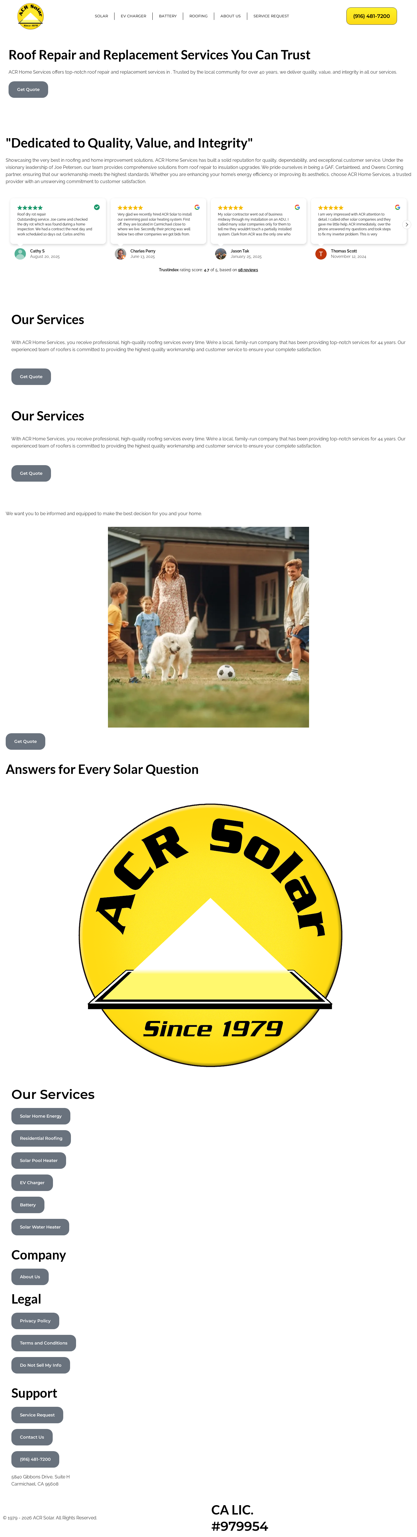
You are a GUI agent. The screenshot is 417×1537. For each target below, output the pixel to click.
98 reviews (248, 270)
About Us (230, 16)
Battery (168, 16)
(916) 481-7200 (371, 16)
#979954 (239, 1526)
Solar (101, 16)
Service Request (271, 16)
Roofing (198, 16)
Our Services (53, 1094)
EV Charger (133, 16)
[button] (406, 224)
